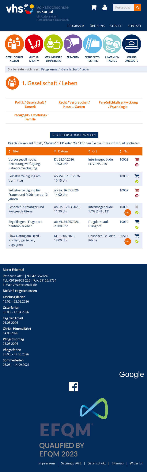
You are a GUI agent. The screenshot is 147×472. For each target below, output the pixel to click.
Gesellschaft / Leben (14, 58)
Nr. (124, 151)
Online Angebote (131, 58)
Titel (14, 151)
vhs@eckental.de (25, 285)
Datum (61, 151)
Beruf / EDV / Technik (92, 58)
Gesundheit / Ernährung (53, 58)
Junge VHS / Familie (112, 58)
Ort (92, 151)
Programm (75, 26)
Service (116, 26)
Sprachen (73, 57)
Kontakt (134, 26)
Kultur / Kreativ (34, 58)
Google (131, 374)
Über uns (97, 26)
